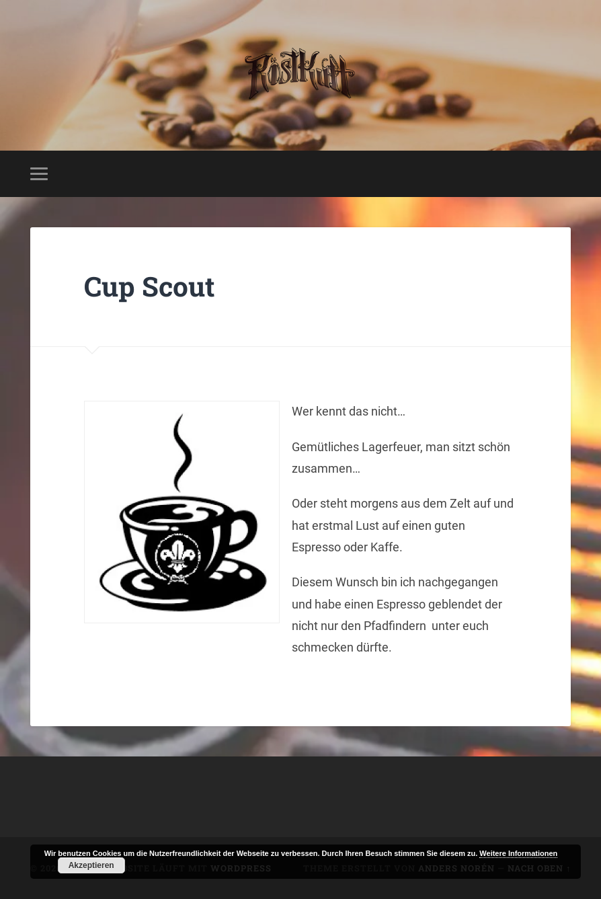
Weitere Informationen (518, 853)
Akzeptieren (91, 865)
